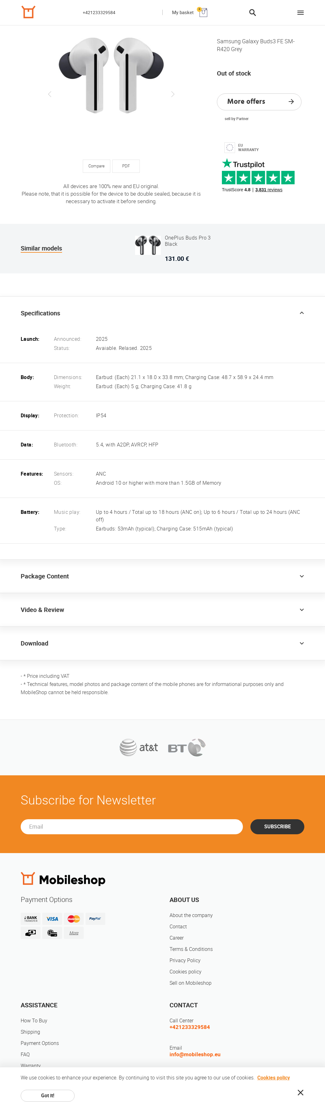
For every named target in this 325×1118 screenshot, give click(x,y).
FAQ (25, 1054)
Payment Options (40, 1043)
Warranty (31, 1066)
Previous (50, 94)
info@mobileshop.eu (195, 1054)
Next (173, 94)
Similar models (41, 248)
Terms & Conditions (191, 949)
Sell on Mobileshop (191, 983)
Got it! (47, 1096)
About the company (191, 915)
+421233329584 (99, 12)
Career (177, 938)
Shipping (30, 1032)
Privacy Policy (185, 960)
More (73, 933)
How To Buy (34, 1021)
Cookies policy (186, 972)
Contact (178, 927)
